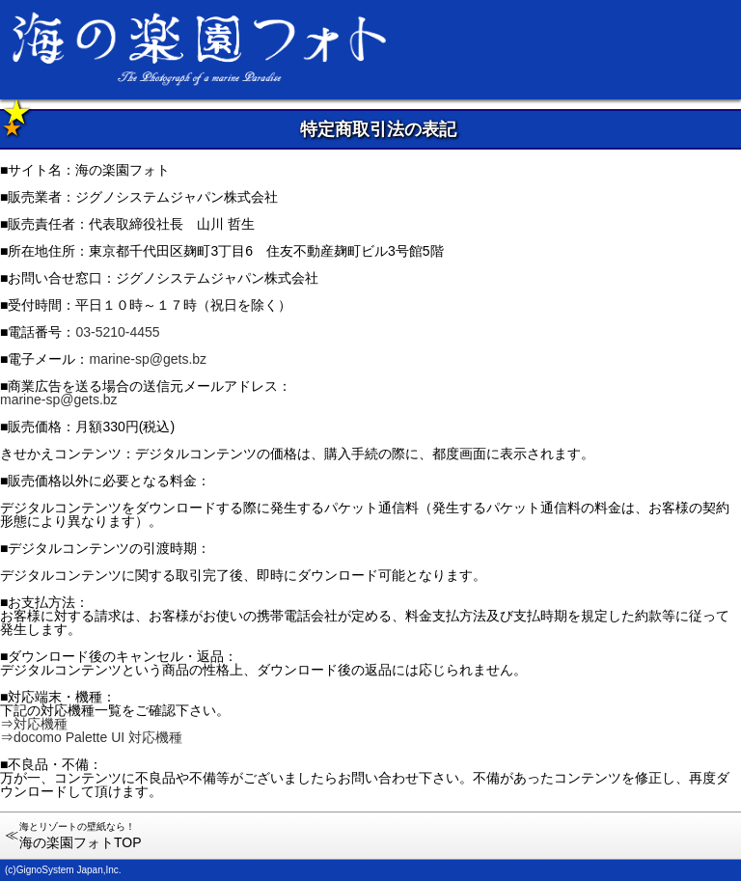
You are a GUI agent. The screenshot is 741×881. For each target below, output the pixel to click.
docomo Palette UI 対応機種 (98, 737)
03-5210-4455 (117, 332)
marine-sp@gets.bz (147, 359)
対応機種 (41, 723)
